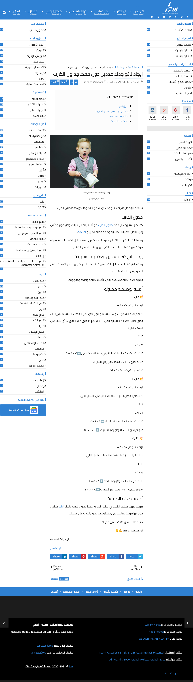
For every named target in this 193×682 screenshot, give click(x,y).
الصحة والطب (183, 76)
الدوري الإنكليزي (182, 174)
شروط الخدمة (91, 591)
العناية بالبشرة (183, 50)
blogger (54, 578)
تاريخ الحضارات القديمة (32, 304)
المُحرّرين (16, 12)
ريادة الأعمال (37, 45)
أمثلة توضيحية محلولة (118, 116)
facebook (64, 578)
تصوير (41, 176)
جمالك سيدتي (183, 45)
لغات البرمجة (37, 239)
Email (55, 81)
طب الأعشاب (183, 93)
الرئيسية (138, 591)
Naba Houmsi (156, 631)
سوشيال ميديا (36, 164)
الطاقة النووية (36, 366)
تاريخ (41, 309)
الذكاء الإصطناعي (34, 343)
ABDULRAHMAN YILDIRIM (153, 638)
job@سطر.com (38, 652)
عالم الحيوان (37, 315)
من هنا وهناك (36, 136)
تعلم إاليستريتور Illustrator (29, 250)
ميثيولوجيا (38, 354)
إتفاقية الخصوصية (71, 591)
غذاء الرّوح (32, 12)
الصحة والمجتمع (182, 71)
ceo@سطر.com (44, 645)
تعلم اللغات (38, 222)
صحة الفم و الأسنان (180, 82)
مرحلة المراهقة (182, 154)
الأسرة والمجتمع (35, 159)
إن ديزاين (39, 256)
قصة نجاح (38, 62)
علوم (41, 287)
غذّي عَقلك (101, 12)
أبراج (41, 170)
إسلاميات (39, 380)
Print (64, 81)
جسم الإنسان (36, 332)
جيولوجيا (39, 349)
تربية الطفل (184, 142)
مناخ (41, 360)
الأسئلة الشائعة (110, 591)
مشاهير (39, 147)
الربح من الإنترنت (35, 56)
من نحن (126, 591)
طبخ (42, 202)
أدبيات (187, 200)
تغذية (41, 207)
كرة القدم (185, 185)
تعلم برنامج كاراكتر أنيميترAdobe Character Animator (22, 263)
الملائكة (39, 392)
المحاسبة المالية (35, 84)
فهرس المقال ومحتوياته (120, 96)
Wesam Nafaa (152, 624)
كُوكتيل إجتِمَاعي (53, 12)
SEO (41, 79)
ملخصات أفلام (183, 30)
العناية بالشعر (183, 56)
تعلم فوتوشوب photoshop (29, 228)
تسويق (40, 50)
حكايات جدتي (183, 148)
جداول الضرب (105, 224)
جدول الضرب (123, 106)
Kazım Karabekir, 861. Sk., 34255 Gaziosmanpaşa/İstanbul (130, 652)
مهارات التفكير (36, 105)
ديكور (41, 181)
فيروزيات (39, 187)
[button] (23, 409)
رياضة (188, 179)
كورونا (187, 88)
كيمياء (40, 337)
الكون (41, 292)
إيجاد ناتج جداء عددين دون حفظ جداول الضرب (98, 73)
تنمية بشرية (38, 99)
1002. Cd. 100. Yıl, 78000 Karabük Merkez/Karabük (136, 659)
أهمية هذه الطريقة (119, 121)
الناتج (61, 506)
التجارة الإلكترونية (34, 67)
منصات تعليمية (36, 244)
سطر (70, 666)
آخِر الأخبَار (121, 12)
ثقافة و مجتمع (36, 130)
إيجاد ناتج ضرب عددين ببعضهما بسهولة (111, 111)
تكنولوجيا (39, 142)
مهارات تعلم (57, 547)
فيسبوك (39, 73)
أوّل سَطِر (138, 12)
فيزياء (41, 326)
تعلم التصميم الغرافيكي (31, 233)
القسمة (82, 231)
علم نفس (38, 281)
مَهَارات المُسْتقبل (77, 12)
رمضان (40, 386)
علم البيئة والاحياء (34, 298)
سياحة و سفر (37, 153)
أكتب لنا (54, 591)
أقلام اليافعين (183, 159)
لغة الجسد (38, 116)
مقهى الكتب (37, 30)
